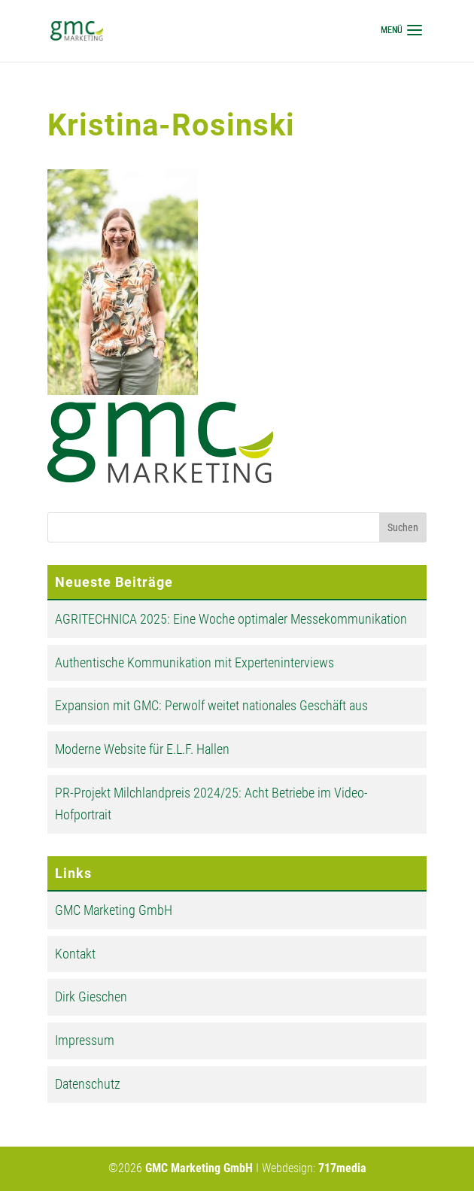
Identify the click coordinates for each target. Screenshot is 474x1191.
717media (342, 1168)
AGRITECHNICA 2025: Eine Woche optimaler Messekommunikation (231, 619)
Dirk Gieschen (91, 996)
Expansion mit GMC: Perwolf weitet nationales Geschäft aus (211, 705)
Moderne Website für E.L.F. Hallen (142, 749)
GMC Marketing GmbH (113, 910)
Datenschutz (87, 1084)
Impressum (84, 1040)
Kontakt (75, 954)
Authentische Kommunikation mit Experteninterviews (194, 662)
